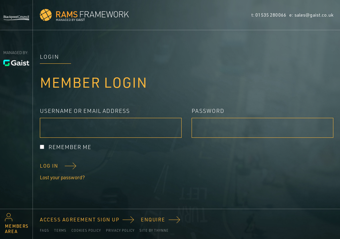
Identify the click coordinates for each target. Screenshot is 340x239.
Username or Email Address (85, 110)
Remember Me (69, 146)
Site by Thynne (154, 230)
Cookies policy (86, 230)
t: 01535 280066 (269, 15)
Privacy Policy (120, 230)
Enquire (153, 219)
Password (208, 110)
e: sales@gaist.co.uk (311, 15)
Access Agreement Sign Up (79, 219)
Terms (60, 230)
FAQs (44, 230)
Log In (49, 166)
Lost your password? (62, 177)
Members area (17, 228)
